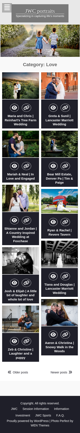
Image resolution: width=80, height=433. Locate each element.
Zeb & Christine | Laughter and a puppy (20, 353)
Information (61, 409)
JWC (14, 409)
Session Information (36, 409)
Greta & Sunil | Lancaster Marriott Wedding (59, 120)
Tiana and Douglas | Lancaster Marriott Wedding (59, 289)
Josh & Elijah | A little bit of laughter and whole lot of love (20, 295)
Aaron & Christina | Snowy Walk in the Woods (59, 347)
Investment (23, 415)
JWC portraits (40, 11)
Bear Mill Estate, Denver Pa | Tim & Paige (59, 178)
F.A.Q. (60, 415)
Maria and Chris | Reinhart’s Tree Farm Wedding (20, 120)
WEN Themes (40, 425)
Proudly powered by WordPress (28, 421)
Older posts (20, 372)
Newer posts (59, 372)
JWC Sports (43, 415)
